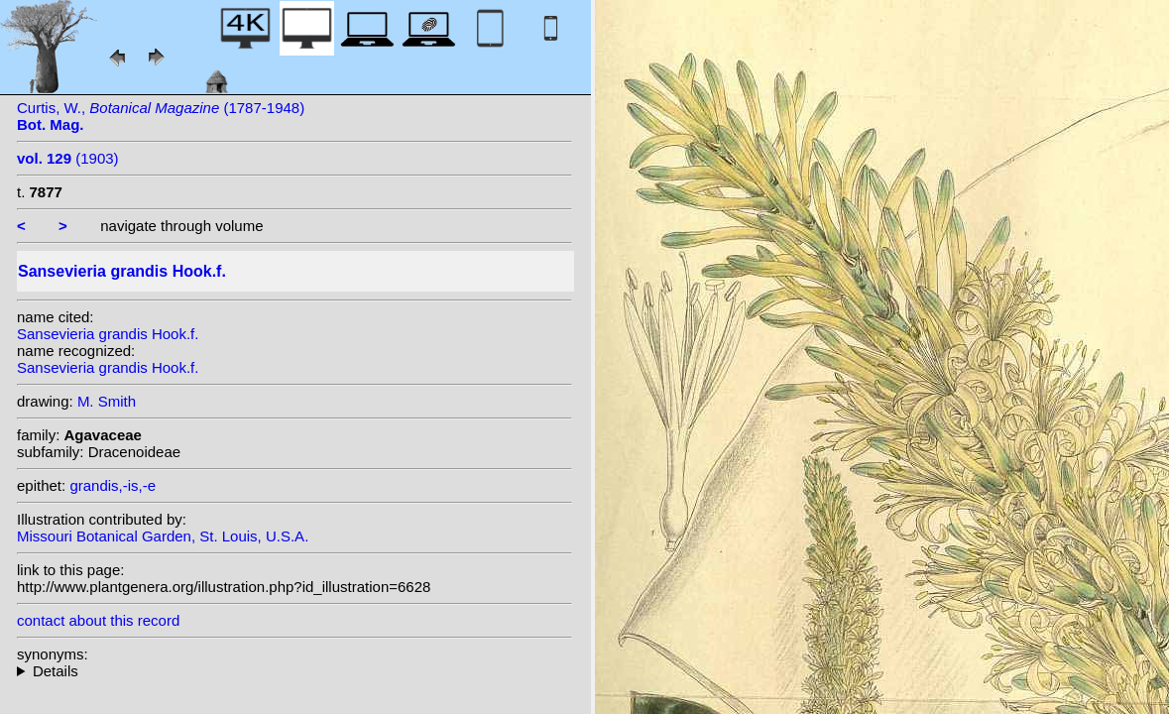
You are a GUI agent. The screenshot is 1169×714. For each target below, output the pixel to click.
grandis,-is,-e (112, 485)
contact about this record (98, 620)
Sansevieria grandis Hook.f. (107, 333)
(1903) (68, 158)
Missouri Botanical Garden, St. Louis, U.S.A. (162, 536)
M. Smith (106, 401)
